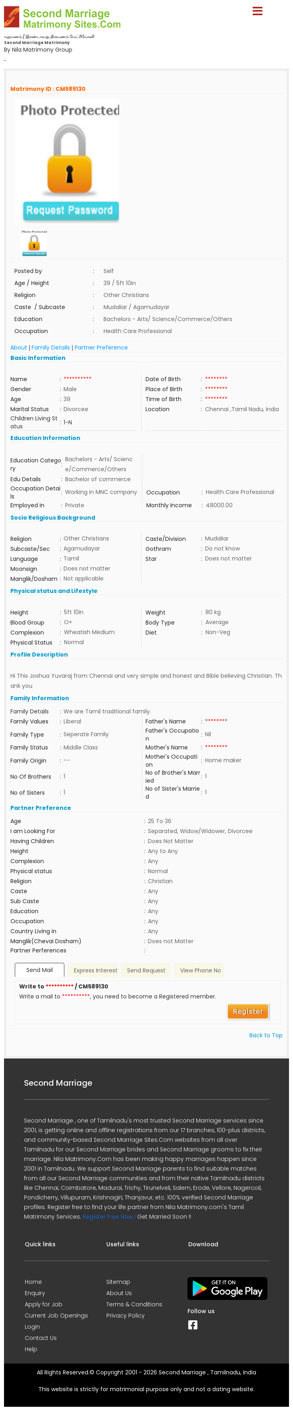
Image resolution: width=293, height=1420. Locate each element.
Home (33, 1282)
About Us (119, 1293)
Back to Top (266, 1035)
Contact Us (41, 1338)
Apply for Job (43, 1304)
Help (31, 1349)
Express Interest (96, 970)
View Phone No (200, 970)
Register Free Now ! (109, 1217)
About (18, 347)
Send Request (146, 970)
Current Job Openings (56, 1316)
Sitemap (118, 1282)
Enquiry (35, 1293)
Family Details (51, 347)
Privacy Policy (125, 1316)
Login (32, 1327)
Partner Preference (101, 347)
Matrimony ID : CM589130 (48, 89)
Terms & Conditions (134, 1304)
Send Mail (39, 970)
